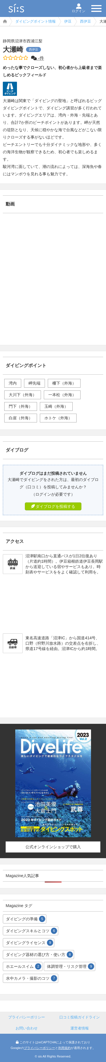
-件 (37, 58)
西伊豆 (85, 21)
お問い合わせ (27, 1028)
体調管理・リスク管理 (70, 966)
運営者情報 (79, 1028)
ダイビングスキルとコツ (31, 931)
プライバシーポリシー (26, 1017)
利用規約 (64, 1048)
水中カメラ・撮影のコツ (31, 978)
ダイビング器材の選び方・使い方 (39, 954)
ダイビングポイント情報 (35, 21)
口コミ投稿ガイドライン (79, 1017)
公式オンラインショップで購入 (53, 847)
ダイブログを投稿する (53, 506)
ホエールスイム (23, 966)
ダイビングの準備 (25, 919)
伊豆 (68, 21)
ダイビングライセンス (29, 943)
